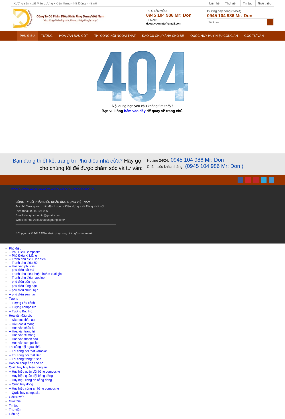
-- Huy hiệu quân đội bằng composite (34, 371)
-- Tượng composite (22, 307)
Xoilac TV (87, 189)
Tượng (47, 35)
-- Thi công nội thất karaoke (28, 351)
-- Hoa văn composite (24, 343)
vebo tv (16, 189)
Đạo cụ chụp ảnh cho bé (163, 35)
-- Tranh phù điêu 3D (23, 262)
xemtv (55, 189)
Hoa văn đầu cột (73, 35)
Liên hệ (214, 3)
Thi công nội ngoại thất (115, 35)
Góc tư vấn (254, 35)
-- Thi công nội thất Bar (25, 355)
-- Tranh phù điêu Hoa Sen (27, 259)
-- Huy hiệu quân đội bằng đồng (31, 376)
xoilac (34, 189)
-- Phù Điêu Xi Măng (23, 255)
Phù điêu (27, 35)
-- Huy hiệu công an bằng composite (34, 388)
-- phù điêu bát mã (21, 270)
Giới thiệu (264, 3)
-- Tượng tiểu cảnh (22, 303)
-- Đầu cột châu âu (22, 320)
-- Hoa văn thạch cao (23, 339)
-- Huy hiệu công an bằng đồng (30, 380)
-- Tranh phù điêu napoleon (27, 277)
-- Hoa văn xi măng (22, 335)
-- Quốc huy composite (24, 392)
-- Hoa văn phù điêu (22, 266)
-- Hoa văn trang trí (22, 331)
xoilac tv (44, 189)
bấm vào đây (135, 111)
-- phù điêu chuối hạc (23, 290)
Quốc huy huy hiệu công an (214, 35)
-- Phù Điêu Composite (25, 252)
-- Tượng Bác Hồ (20, 311)
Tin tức (247, 3)
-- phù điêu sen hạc (22, 294)
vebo (25, 189)
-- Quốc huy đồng (21, 384)
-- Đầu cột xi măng (22, 324)
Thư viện (231, 3)
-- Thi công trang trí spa (25, 359)
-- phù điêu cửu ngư (22, 281)
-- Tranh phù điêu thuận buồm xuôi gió (35, 274)
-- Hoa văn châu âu (22, 328)
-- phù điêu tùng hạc (23, 286)
